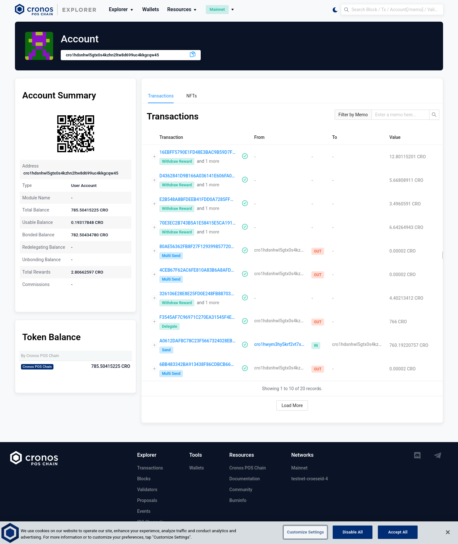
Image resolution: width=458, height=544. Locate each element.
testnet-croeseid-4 (309, 478)
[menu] (292, 96)
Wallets (150, 9)
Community (240, 489)
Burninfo (237, 500)
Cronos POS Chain (247, 467)
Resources (182, 9)
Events (143, 511)
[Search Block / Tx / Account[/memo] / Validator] (392, 9)
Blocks (143, 478)
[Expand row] (154, 156)
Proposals (147, 500)
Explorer (121, 9)
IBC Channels (150, 522)
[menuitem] (161, 96)
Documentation (244, 478)
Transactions (150, 467)
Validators (147, 489)
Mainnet (299, 467)
